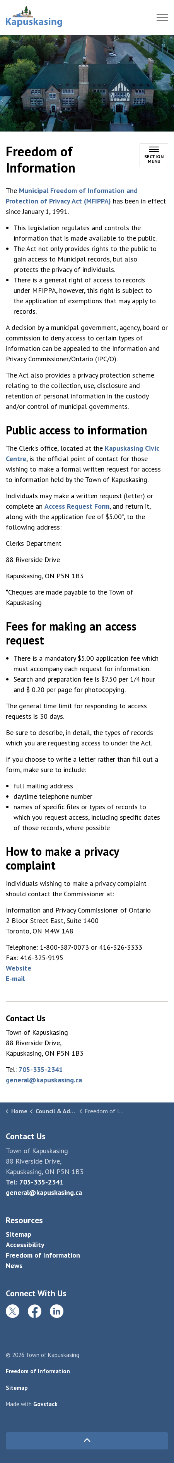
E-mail (15, 978)
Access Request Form (76, 506)
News (14, 1265)
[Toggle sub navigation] (154, 155)
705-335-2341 (41, 1069)
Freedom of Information (43, 1255)
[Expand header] (162, 17)
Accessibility (25, 1244)
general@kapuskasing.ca (44, 1079)
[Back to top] (87, 1440)
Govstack (45, 1404)
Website (18, 968)
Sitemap (18, 1234)
